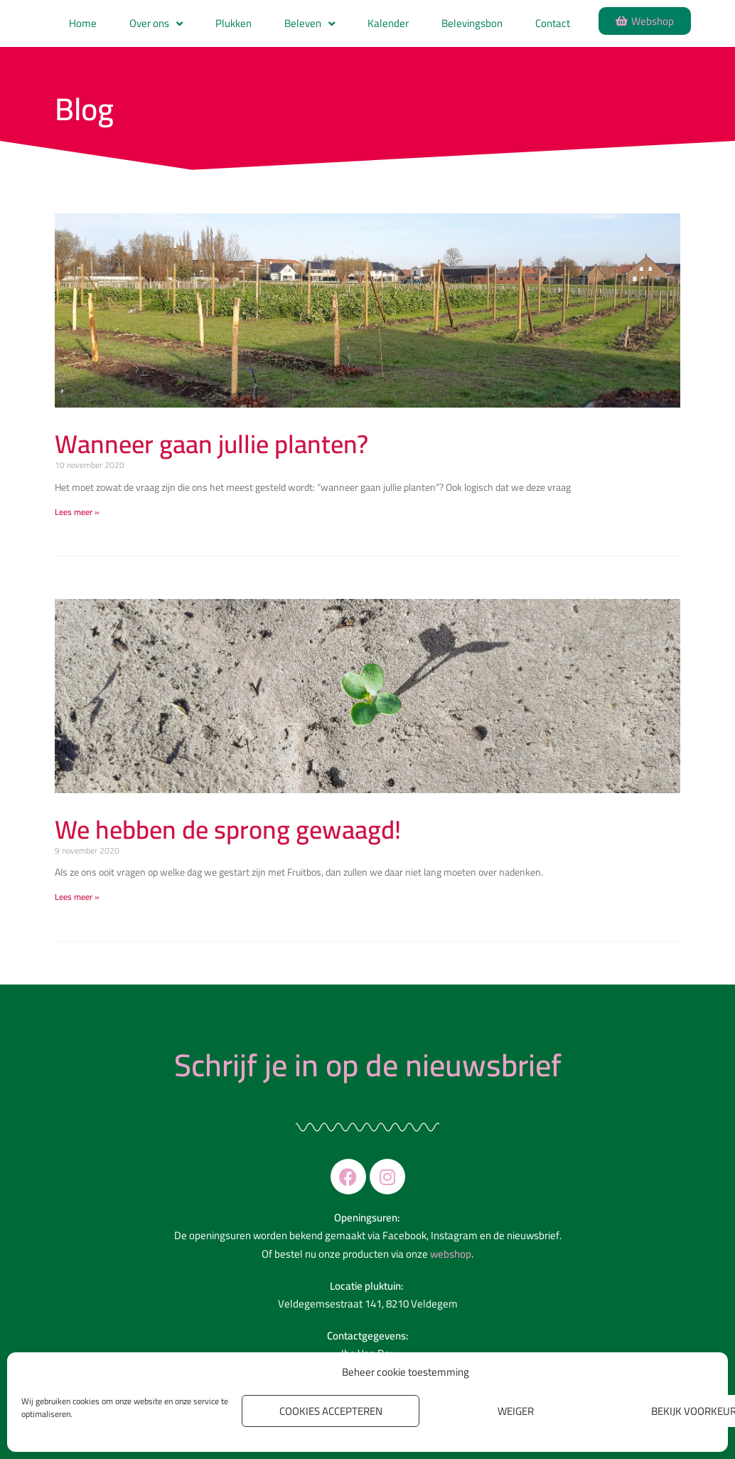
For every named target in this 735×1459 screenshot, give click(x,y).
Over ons (156, 23)
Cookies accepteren (330, 1411)
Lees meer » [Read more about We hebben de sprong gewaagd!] (77, 896)
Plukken (233, 23)
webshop (450, 1253)
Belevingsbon (472, 23)
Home (83, 23)
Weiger (516, 1411)
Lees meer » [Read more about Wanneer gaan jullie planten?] (77, 512)
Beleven (309, 23)
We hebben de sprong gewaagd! (228, 829)
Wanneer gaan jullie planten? (211, 444)
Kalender (388, 23)
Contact (552, 23)
